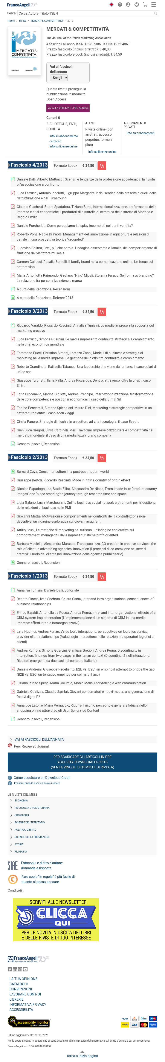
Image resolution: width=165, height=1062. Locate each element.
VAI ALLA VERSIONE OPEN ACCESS (67, 107)
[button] (110, 5)
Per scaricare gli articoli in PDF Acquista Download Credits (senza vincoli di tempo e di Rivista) (82, 762)
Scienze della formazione (32, 837)
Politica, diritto (25, 829)
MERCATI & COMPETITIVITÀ (47, 20)
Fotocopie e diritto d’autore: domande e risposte (42, 865)
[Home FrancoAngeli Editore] (22, 5)
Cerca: (12, 13)
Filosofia (21, 851)
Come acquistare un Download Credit (42, 778)
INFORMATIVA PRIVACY (27, 1005)
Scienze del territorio (30, 822)
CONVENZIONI (20, 989)
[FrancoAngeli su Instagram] (20, 970)
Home (11, 20)
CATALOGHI (18, 984)
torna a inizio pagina (82, 1056)
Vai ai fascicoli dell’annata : (40, 739)
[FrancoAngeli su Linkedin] (15, 970)
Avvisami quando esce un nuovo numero (37, 783)
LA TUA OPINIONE (23, 979)
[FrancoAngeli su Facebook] (10, 970)
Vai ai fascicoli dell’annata (61, 69)
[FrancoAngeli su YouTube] (25, 970)
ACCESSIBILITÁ (21, 1010)
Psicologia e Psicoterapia (32, 807)
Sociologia (22, 815)
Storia (19, 844)
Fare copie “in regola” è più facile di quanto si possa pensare (48, 879)
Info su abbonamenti (140, 133)
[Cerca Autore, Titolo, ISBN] (84, 13)
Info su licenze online (63, 146)
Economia (21, 800)
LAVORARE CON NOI (25, 994)
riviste (22, 20)
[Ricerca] (155, 13)
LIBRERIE (16, 999)
